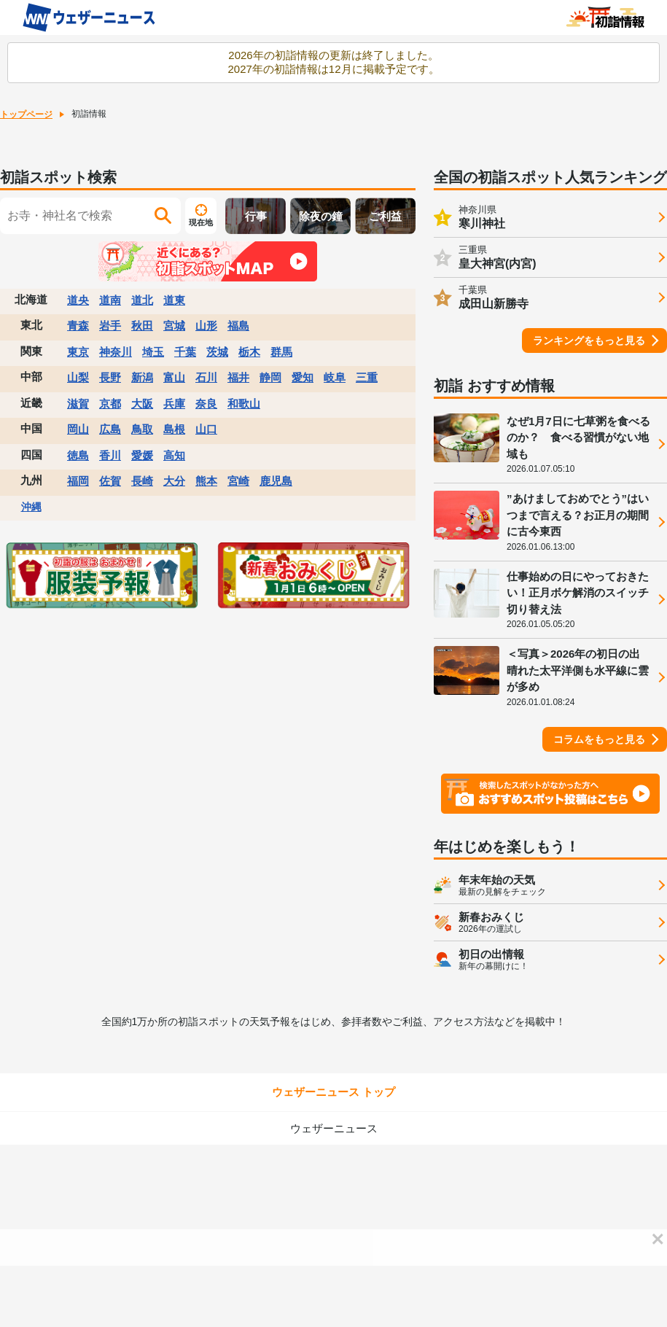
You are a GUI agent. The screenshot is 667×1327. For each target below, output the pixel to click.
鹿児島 (276, 481)
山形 (206, 325)
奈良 (206, 403)
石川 (206, 377)
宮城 (174, 325)
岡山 (78, 429)
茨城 (217, 352)
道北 (142, 300)
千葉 (185, 352)
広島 (110, 429)
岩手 (110, 325)
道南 (110, 300)
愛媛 (142, 455)
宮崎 (238, 481)
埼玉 (153, 352)
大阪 (142, 403)
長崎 (142, 481)
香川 (110, 455)
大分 (174, 481)
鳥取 (142, 429)
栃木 (249, 352)
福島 (238, 325)
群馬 (281, 352)
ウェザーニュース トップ (333, 1092)
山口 (206, 429)
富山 (174, 377)
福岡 (78, 481)
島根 (174, 429)
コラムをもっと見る (599, 739)
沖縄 (31, 507)
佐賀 (110, 481)
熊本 (206, 481)
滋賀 (78, 403)
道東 (174, 300)
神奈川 (115, 352)
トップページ (26, 114)
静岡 (270, 377)
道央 (78, 300)
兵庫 (174, 403)
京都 (110, 403)
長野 (110, 377)
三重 (367, 377)
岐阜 (335, 377)
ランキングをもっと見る (589, 340)
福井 (238, 377)
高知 (174, 455)
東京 (78, 352)
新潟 (142, 377)
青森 (78, 325)
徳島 (78, 455)
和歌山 (243, 403)
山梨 (78, 377)
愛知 (302, 377)
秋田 (142, 325)
